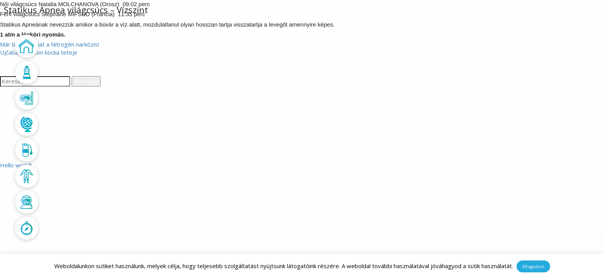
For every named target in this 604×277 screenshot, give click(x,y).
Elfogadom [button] (533, 266)
